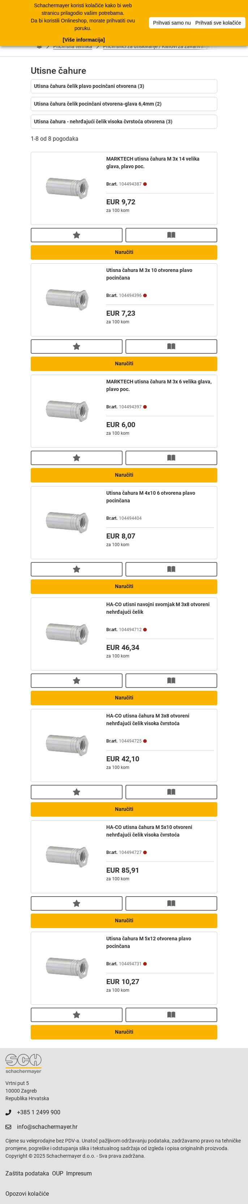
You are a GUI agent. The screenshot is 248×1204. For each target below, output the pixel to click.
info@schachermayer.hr (47, 1126)
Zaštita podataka (27, 1173)
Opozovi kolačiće (27, 1193)
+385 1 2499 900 (38, 1112)
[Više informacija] (84, 40)
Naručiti (124, 252)
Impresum (79, 1173)
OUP (57, 1173)
